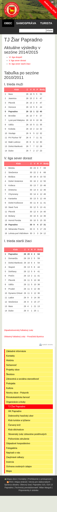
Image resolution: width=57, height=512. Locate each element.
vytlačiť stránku (47, 344)
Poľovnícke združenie (18, 439)
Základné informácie (16, 351)
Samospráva (26, 23)
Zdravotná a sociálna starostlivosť (22, 379)
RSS (11, 482)
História (10, 360)
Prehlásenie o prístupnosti (39, 479)
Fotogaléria (11, 448)
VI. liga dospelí (15, 57)
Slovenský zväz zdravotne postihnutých (27, 434)
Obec (8, 23)
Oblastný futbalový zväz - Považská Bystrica (24, 336)
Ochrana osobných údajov (19, 466)
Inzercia (10, 462)
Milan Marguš (45, 487)
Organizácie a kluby (15, 402)
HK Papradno (14, 411)
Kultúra (9, 388)
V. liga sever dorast (17, 60)
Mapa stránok (21, 482)
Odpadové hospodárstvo (18, 443)
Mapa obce (12, 479)
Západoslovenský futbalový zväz (18, 330)
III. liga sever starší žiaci (19, 64)
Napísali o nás (13, 452)
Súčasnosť (11, 365)
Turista (46, 23)
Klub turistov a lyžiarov (19, 420)
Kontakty (10, 356)
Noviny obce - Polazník (17, 393)
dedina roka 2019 (50, 7)
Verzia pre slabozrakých (39, 482)
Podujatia (10, 383)
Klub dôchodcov (16, 429)
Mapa (9, 471)
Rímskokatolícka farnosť (18, 397)
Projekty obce (13, 369)
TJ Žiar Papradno (16, 406)
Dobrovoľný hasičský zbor (20, 416)
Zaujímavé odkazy (15, 457)
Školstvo (10, 374)
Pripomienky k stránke (28, 490)
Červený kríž (14, 425)
